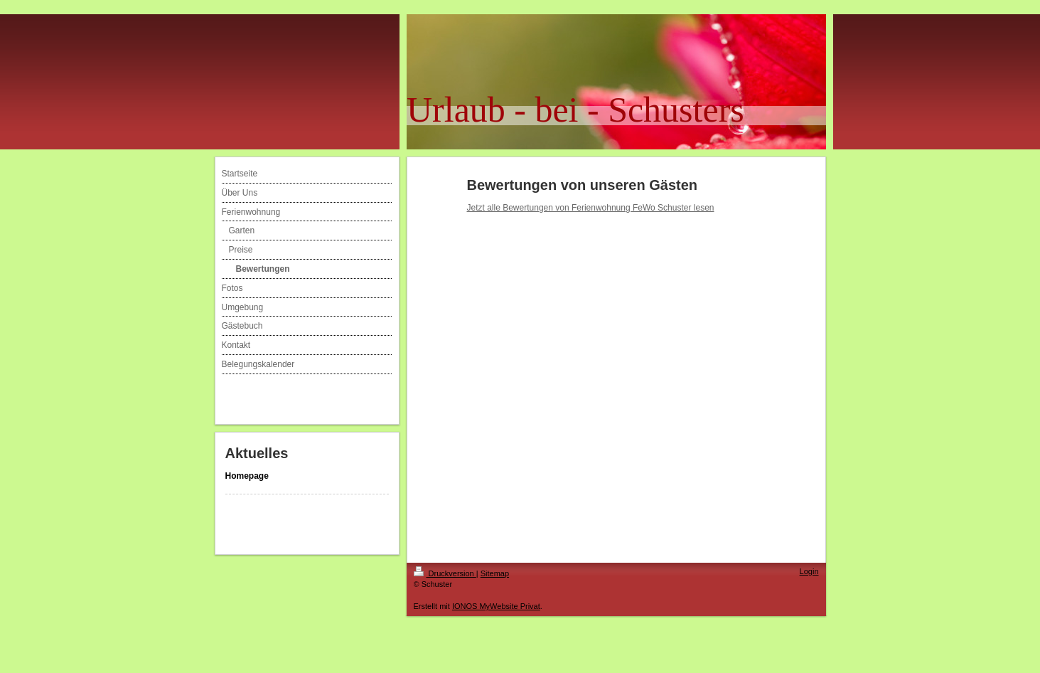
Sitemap (495, 573)
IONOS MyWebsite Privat (496, 606)
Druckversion (445, 573)
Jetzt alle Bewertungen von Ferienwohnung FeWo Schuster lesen (590, 208)
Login (809, 571)
